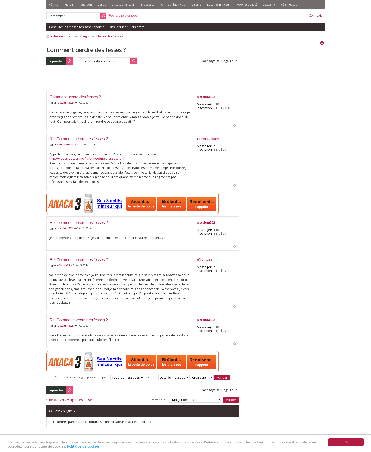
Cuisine (196, 5)
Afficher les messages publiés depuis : (99, 377)
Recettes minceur (218, 5)
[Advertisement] (132, 79)
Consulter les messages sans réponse (77, 27)
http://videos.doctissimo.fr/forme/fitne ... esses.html (86, 158)
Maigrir (69, 5)
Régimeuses (289, 5)
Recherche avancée (122, 15)
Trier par (167, 377)
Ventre (102, 5)
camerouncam (66, 144)
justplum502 (65, 102)
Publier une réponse (60, 61)
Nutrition (86, 5)
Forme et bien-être (173, 5)
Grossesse (147, 5)
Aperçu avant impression (322, 43)
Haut (234, 125)
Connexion (317, 15)
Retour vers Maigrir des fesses (71, 400)
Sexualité (269, 5)
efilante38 (63, 265)
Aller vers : (159, 399)
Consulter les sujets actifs (125, 27)
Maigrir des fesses (109, 36)
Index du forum (61, 36)
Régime (54, 5)
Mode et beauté (246, 5)
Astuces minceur (123, 5)
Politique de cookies (83, 446)
